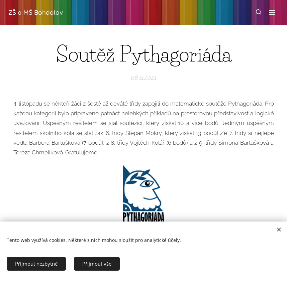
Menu (272, 12)
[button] (258, 12)
